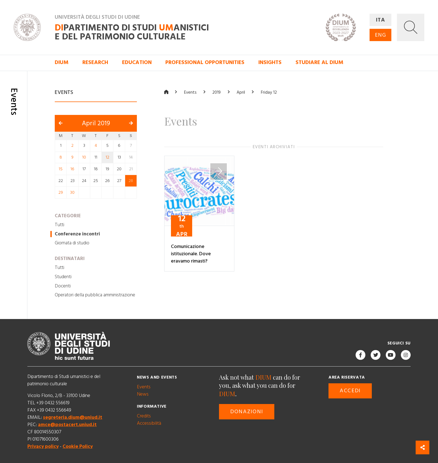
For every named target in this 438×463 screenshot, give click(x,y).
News (143, 394)
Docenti (63, 285)
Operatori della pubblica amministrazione (95, 295)
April (241, 92)
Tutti (59, 224)
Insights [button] (270, 62)
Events (190, 92)
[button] (410, 27)
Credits (144, 415)
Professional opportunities (204, 62)
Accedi (350, 391)
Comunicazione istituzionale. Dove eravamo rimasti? (191, 253)
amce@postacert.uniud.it (67, 424)
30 (72, 192)
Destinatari (70, 258)
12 (107, 157)
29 (60, 192)
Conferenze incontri (77, 233)
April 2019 (96, 123)
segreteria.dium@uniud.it (72, 417)
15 (61, 169)
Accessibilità (149, 423)
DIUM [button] (61, 62)
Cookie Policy (78, 446)
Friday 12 (269, 92)
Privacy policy (43, 446)
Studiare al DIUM (319, 62)
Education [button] (137, 62)
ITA (380, 20)
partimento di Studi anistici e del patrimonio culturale (132, 32)
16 (72, 169)
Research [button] (95, 62)
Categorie (68, 215)
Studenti (63, 276)
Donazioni (246, 411)
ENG (380, 35)
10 (84, 157)
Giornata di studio (72, 243)
